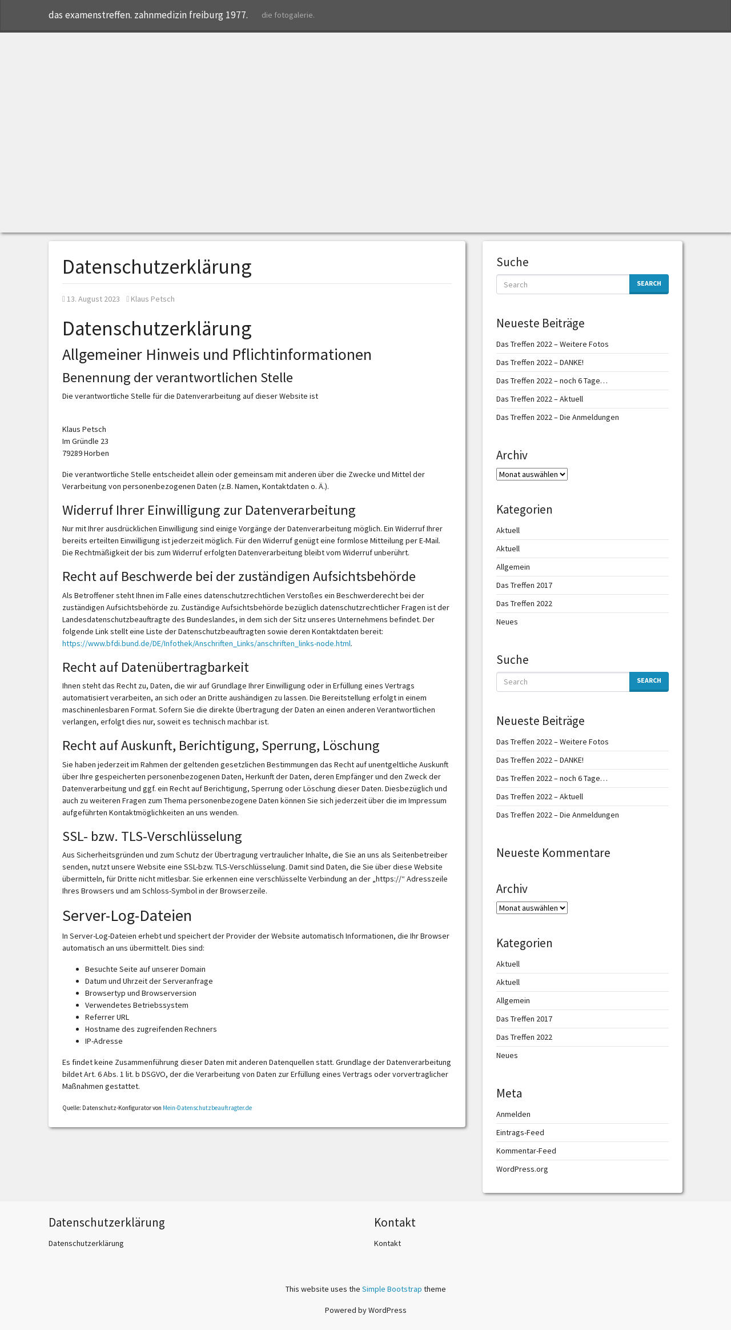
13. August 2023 (91, 299)
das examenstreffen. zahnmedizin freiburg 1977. (148, 15)
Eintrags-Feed (520, 1132)
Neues (507, 621)
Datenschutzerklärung (86, 1243)
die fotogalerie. (288, 15)
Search (649, 283)
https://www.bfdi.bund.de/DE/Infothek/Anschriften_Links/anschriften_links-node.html (206, 643)
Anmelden (513, 1114)
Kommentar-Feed (526, 1150)
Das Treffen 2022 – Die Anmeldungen (557, 417)
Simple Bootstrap (392, 1289)
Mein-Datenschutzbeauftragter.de (207, 1108)
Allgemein (513, 567)
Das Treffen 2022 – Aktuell (539, 399)
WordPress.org (522, 1169)
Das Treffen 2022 (524, 603)
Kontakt (387, 1243)
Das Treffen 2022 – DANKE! (540, 362)
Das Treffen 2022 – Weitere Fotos (552, 344)
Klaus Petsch (150, 299)
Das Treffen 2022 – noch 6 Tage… (552, 380)
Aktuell (508, 530)
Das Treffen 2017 (524, 585)
